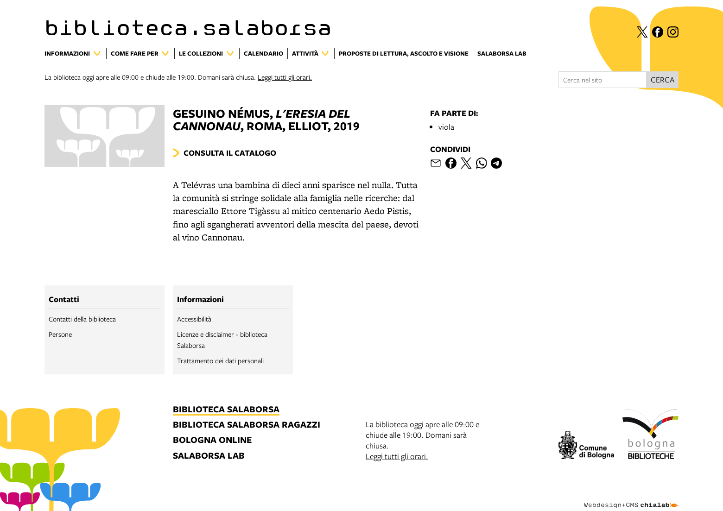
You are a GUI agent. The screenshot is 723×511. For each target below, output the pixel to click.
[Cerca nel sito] (602, 79)
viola (446, 126)
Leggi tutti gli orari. (285, 77)
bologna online (212, 440)
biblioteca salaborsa (226, 409)
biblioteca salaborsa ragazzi (246, 425)
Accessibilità (194, 318)
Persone (60, 334)
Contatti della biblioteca (82, 318)
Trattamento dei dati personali (220, 360)
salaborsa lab (209, 456)
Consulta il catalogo (230, 152)
